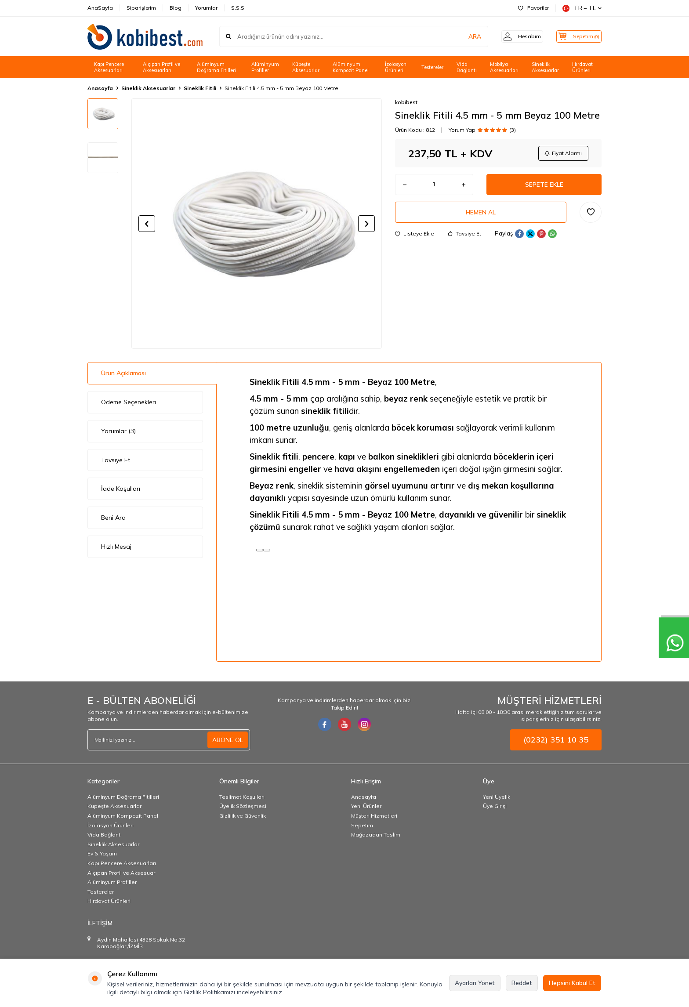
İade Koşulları (120, 489)
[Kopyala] (266, 550)
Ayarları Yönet (475, 983)
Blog (175, 7)
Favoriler (533, 7)
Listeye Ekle (414, 236)
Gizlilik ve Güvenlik (242, 815)
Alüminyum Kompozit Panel (351, 67)
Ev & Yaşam (102, 853)
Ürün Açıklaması (123, 373)
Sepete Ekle (544, 186)
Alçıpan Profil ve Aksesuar (121, 872)
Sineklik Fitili (200, 88)
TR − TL (582, 8)
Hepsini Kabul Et (572, 983)
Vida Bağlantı (467, 67)
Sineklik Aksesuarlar (545, 67)
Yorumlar (206, 7)
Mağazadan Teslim (375, 834)
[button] (146, 223)
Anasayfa (100, 88)
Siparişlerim (141, 7)
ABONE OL (227, 740)
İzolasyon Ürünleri (395, 67)
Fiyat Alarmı (562, 153)
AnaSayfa (100, 7)
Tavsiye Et (464, 236)
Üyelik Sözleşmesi (242, 806)
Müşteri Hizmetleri (374, 815)
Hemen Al (481, 214)
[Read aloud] (259, 550)
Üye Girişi (495, 806)
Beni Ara (113, 518)
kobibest (406, 102)
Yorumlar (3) (118, 431)
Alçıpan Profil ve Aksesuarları (161, 67)
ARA (464, 36)
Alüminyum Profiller (265, 67)
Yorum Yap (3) (482, 130)
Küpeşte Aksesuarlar (305, 67)
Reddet (521, 983)
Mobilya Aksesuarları (504, 67)
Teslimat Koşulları (242, 796)
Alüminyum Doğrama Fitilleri (216, 67)
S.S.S (237, 7)
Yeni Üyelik (496, 796)
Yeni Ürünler (366, 806)
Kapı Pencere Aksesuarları (109, 67)
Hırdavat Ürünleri (582, 67)
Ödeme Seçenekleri (128, 402)
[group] (256, 223)
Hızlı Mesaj (116, 547)
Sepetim (362, 825)
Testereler (432, 67)
